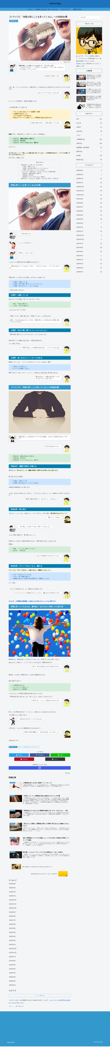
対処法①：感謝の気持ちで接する (32, 173)
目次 (37, 162)
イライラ (21, 747)
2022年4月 (12, 934)
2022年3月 (12, 938)
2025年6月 (12, 885)
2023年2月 (12, 893)
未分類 (89, 155)
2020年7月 (12, 975)
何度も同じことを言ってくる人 (32, 747)
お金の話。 (89, 131)
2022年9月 (12, 914)
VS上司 (89, 123)
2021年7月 (12, 958)
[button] (100, 17)
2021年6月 (12, 962)
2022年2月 (12, 942)
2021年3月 (12, 970)
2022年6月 (12, 926)
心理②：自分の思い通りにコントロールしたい (36, 168)
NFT (89, 119)
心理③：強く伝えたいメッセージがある (34, 170)
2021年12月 (12, 950)
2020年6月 (12, 979)
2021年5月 (12, 966)
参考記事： (32, 601)
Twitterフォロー (81, 63)
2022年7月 (12, 922)
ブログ (89, 135)
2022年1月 (12, 946)
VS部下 (89, 127)
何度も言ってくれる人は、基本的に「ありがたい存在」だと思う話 (39, 179)
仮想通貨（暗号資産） (89, 147)
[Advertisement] (87, 1028)
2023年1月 (12, 898)
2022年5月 (12, 930)
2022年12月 (12, 902)
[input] (89, 17)
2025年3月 (12, 889)
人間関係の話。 (13, 747)
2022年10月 (12, 910)
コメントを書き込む (40, 997)
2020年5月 (12, 983)
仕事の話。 (89, 143)
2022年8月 (12, 918)
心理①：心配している (29, 166)
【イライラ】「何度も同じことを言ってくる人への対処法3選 (38, 172)
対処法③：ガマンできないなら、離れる (34, 177)
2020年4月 (12, 987)
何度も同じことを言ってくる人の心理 (31, 165)
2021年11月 (12, 954)
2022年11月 (12, 906)
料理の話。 (89, 151)
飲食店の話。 (89, 159)
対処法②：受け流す (28, 175)
